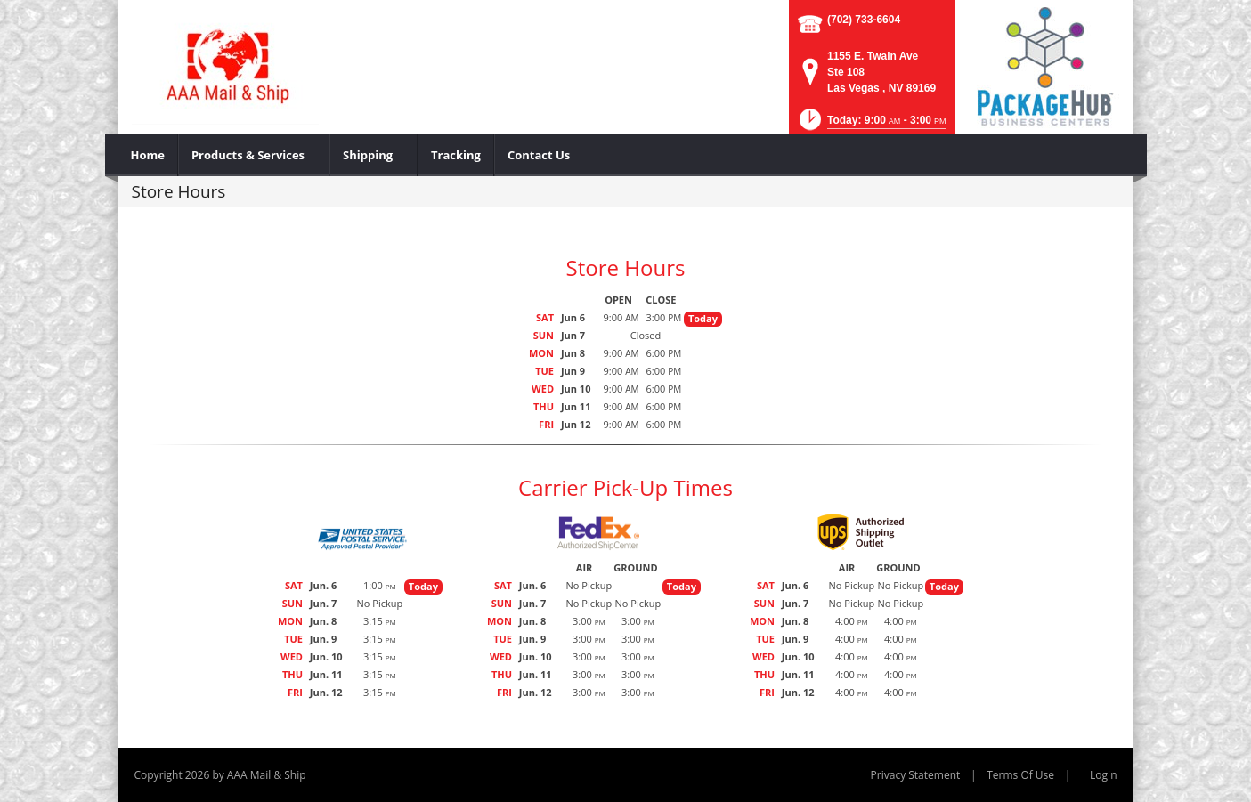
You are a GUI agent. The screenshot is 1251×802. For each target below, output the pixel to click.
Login (1103, 774)
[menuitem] (148, 155)
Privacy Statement (916, 774)
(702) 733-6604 (863, 19)
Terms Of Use (1020, 774)
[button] (871, 125)
